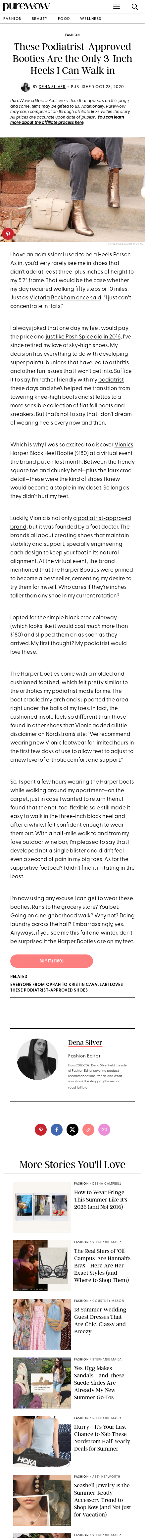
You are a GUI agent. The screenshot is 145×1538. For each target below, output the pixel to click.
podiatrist (111, 380)
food (64, 19)
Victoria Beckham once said (65, 298)
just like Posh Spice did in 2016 (83, 337)
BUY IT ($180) (51, 961)
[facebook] (57, 1130)
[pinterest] (8, 234)
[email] (104, 1130)
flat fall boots (96, 406)
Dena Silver (52, 87)
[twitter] (72, 1130)
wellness (91, 19)
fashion (12, 19)
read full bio (78, 1088)
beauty (40, 19)
